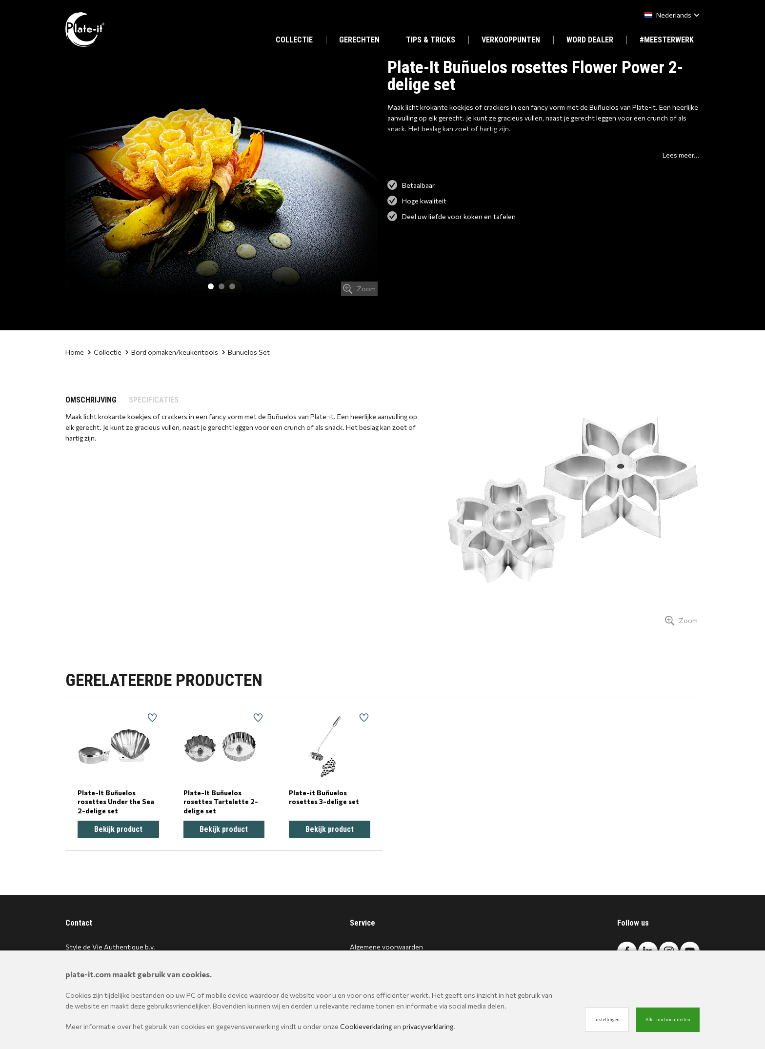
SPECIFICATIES (154, 399)
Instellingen (607, 1019)
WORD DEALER (589, 39)
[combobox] (670, 14)
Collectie (104, 352)
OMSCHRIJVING (91, 399)
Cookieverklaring (366, 1026)
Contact (78, 923)
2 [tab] (221, 286)
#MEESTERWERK (667, 39)
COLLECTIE (294, 39)
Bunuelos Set (246, 352)
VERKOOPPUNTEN (511, 39)
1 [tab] (211, 286)
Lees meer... (681, 155)
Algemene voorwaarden (386, 947)
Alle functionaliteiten (667, 1019)
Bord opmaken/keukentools (171, 352)
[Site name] (84, 29)
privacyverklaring (428, 1026)
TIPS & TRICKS (430, 39)
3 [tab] (232, 286)
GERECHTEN (359, 39)
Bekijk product (118, 829)
